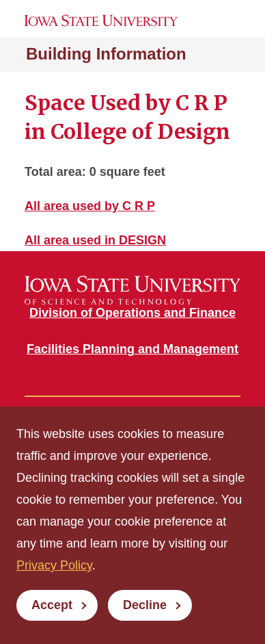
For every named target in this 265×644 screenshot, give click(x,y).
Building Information (106, 53)
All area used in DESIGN (95, 240)
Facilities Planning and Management (132, 349)
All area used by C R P (90, 206)
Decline (145, 605)
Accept (51, 605)
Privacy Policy (54, 565)
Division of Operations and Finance (132, 313)
